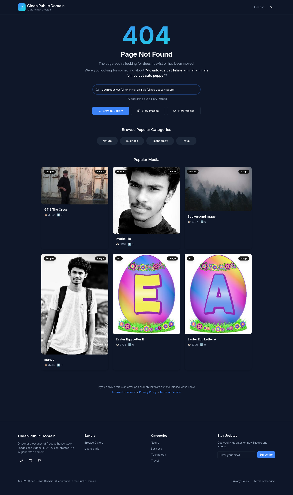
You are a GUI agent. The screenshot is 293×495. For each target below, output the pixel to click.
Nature (107, 140)
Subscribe (266, 454)
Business (132, 140)
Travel (186, 140)
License (259, 7)
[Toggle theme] (271, 7)
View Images (148, 110)
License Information (124, 392)
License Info (92, 448)
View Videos (183, 110)
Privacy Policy (148, 392)
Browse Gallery (110, 110)
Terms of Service (170, 392)
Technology (160, 140)
